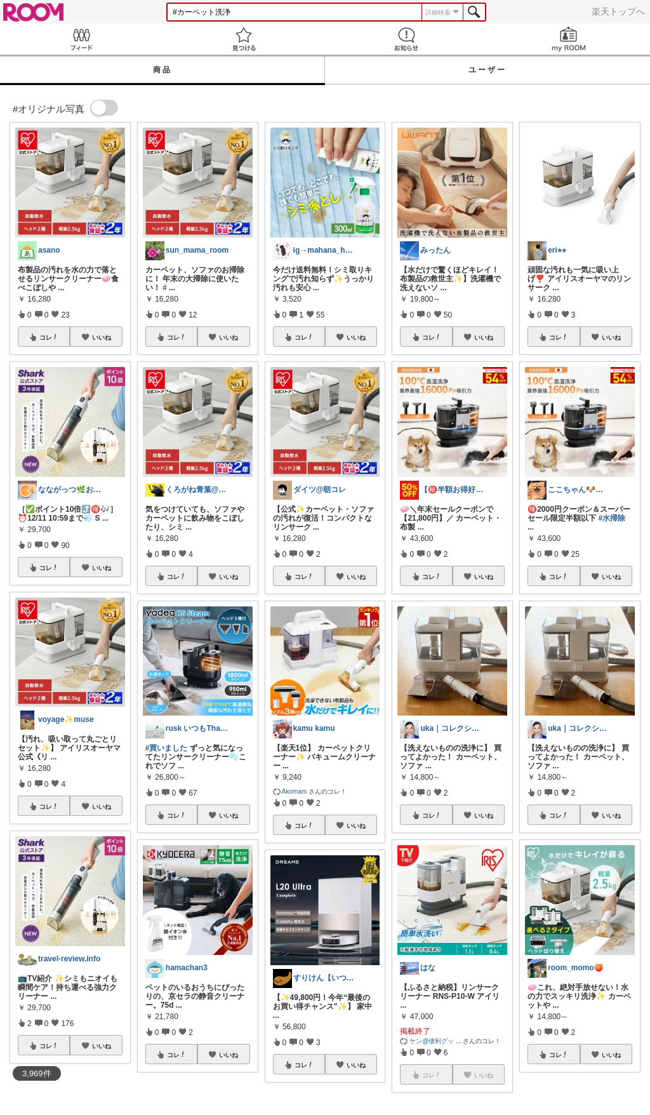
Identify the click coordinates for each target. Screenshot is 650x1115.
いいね (101, 337)
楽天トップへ (618, 11)
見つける (243, 39)
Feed (81, 39)
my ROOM (569, 39)
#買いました (166, 748)
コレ (48, 337)
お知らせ (406, 39)
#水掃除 (612, 518)
